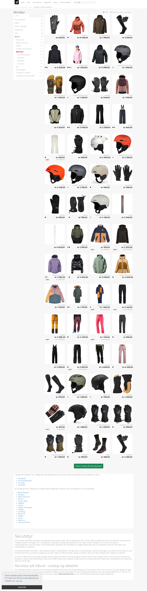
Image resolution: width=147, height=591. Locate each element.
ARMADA (107, 245)
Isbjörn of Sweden (59, 275)
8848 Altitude (127, 245)
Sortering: (120, 12)
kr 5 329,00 (59, 127)
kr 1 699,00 (105, 249)
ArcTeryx (84, 35)
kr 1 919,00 (127, 97)
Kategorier (23, 7)
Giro (108, 185)
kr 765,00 (105, 247)
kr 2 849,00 (104, 367)
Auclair (62, 35)
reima (130, 125)
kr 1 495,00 (82, 97)
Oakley (62, 425)
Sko (29, 2)
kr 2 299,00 (105, 127)
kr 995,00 (105, 187)
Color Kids (61, 305)
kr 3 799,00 (82, 127)
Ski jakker (21, 485)
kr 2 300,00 (105, 157)
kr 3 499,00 (104, 277)
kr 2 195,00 (127, 157)
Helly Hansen (83, 125)
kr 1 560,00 (105, 307)
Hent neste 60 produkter (88, 466)
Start (16, 7)
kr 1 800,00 (60, 279)
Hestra (85, 215)
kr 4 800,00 (60, 339)
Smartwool (61, 395)
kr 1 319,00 (105, 337)
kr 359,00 (105, 457)
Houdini (62, 65)
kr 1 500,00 (82, 67)
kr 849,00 (127, 127)
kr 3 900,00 (127, 309)
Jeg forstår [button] (22, 587)
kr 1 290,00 (60, 97)
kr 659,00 (60, 157)
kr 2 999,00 (59, 367)
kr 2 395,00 (127, 457)
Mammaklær (65, 2)
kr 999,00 (82, 157)
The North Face (104, 35)
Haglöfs (129, 305)
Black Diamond (59, 95)
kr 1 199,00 (60, 160)
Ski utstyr (21, 483)
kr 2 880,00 (60, 337)
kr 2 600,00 (105, 309)
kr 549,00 (105, 97)
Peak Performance (125, 275)
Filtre (106, 12)
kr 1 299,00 (105, 427)
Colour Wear (83, 65)
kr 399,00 (83, 457)
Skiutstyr (37, 7)
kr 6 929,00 (60, 67)
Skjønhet (47, 2)
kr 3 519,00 (127, 38)
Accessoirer (37, 2)
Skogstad (61, 155)
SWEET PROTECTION (125, 65)
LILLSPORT (128, 185)
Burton (107, 365)
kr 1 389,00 (82, 427)
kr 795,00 (83, 217)
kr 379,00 (60, 397)
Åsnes (130, 215)
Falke (108, 455)
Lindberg (84, 305)
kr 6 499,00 (127, 367)
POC (63, 185)
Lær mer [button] (19, 581)
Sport (55, 2)
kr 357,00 (60, 427)
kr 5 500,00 (127, 249)
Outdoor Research (103, 425)
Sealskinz (129, 395)
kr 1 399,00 (105, 38)
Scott (63, 125)
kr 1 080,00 (60, 277)
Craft (130, 95)
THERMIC (129, 35)
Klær (23, 2)
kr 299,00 (127, 187)
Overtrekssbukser (25, 481)
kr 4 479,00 (82, 337)
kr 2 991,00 (82, 247)
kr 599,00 (60, 217)
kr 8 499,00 (82, 38)
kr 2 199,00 (105, 339)
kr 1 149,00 (60, 307)
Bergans (21, 495)
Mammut (84, 245)
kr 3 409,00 (127, 217)
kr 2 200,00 (127, 247)
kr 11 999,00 (104, 67)
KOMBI (107, 95)
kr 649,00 (61, 429)
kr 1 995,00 (127, 67)
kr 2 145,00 (127, 307)
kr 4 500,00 (82, 277)
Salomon (107, 155)
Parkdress (22, 479)
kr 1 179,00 (82, 307)
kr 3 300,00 (82, 367)
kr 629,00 (60, 38)
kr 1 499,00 (105, 217)
